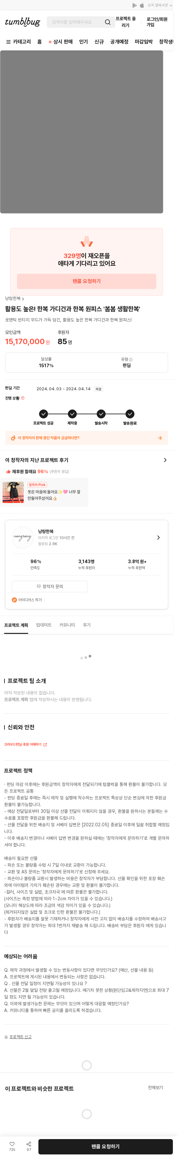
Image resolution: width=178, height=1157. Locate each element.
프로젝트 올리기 (126, 22)
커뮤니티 (67, 624)
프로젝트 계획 (16, 625)
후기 (87, 624)
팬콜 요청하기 (87, 281)
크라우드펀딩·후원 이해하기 (25, 745)
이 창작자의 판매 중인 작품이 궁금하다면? (86, 438)
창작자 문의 (49, 586)
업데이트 (44, 624)
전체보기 (155, 1087)
